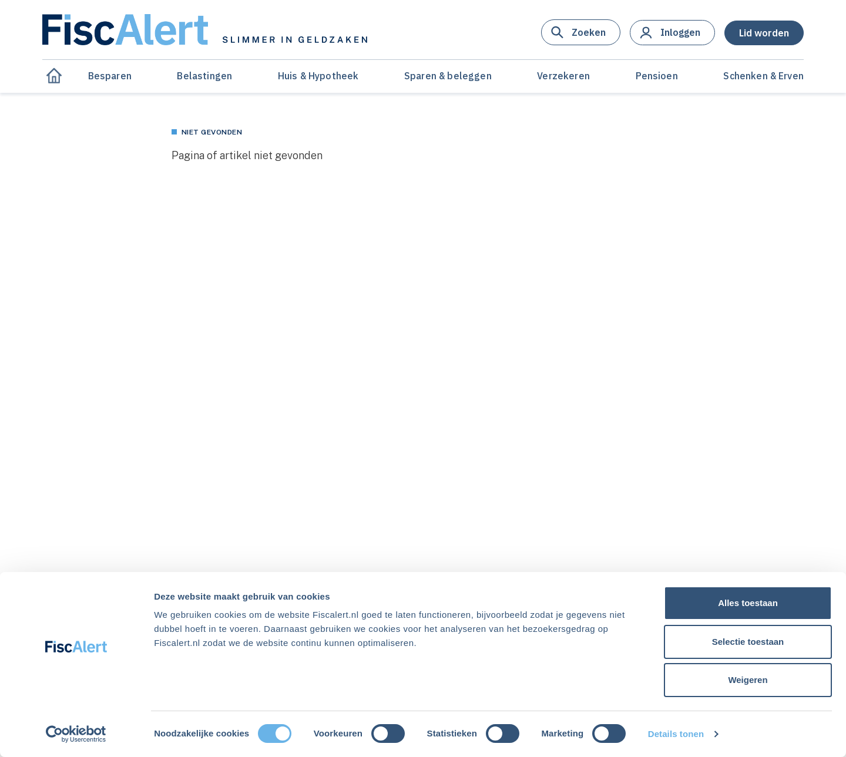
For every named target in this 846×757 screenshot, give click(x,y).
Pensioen (657, 76)
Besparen (110, 76)
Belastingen (204, 76)
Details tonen (676, 734)
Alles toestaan (748, 603)
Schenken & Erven (763, 76)
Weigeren (747, 680)
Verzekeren (563, 76)
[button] (580, 32)
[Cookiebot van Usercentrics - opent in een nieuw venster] (76, 734)
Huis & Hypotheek (318, 76)
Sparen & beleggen (448, 76)
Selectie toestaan (748, 642)
